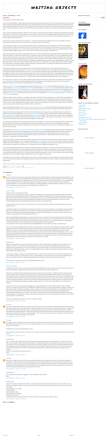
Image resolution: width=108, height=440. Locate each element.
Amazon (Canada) (83, 114)
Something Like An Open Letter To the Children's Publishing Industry (28, 129)
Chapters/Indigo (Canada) (84, 108)
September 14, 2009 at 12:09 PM (15, 368)
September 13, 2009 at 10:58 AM (15, 300)
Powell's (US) (82, 107)
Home (38, 435)
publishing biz (19, 167)
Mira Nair (22, 89)
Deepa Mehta (17, 89)
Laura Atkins (9, 190)
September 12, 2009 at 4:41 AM (15, 238)
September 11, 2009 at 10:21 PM (15, 187)
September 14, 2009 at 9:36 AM (15, 354)
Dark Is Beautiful (36, 115)
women (25, 167)
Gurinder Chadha (31, 89)
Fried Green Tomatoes (58, 91)
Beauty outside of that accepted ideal (31, 113)
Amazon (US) (82, 112)
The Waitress (30, 87)
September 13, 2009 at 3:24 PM (15, 316)
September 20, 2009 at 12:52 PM (15, 398)
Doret (7, 320)
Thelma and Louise (50, 92)
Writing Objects (54, 7)
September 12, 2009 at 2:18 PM (15, 262)
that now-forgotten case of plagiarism (45, 141)
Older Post (71, 435)
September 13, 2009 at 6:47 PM (15, 335)
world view (30, 167)
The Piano (44, 86)
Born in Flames (15, 87)
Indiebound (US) (82, 105)
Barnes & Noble (82, 110)
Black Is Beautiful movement (9, 115)
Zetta (7, 175)
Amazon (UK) (82, 115)
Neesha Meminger (10, 266)
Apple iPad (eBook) (83, 122)
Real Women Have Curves (48, 87)
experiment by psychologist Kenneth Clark (35, 107)
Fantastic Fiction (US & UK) (85, 117)
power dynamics (11, 167)
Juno (72, 91)
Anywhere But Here (14, 92)
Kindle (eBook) (82, 124)
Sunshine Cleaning (12, 86)
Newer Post (5, 435)
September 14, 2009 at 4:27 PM (15, 378)
